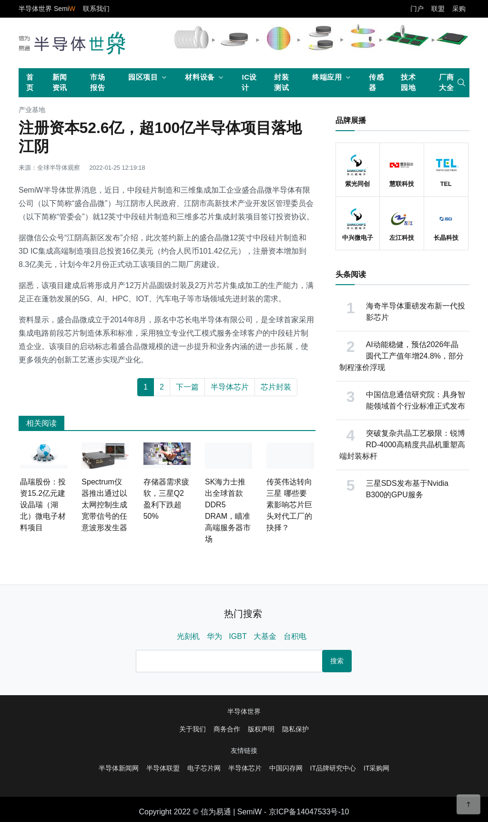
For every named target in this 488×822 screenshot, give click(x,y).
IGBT (237, 636)
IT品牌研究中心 (333, 768)
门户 (417, 8)
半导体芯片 (230, 387)
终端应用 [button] (327, 77)
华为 (214, 636)
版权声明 (261, 729)
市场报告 (97, 82)
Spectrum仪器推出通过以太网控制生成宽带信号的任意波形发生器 (104, 505)
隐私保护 (295, 729)
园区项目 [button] (143, 77)
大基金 (265, 636)
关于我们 (192, 729)
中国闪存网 (286, 768)
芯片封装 (276, 387)
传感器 (376, 82)
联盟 (438, 8)
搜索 (337, 661)
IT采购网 (376, 768)
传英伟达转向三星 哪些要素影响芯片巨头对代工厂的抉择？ (289, 505)
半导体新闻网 (119, 768)
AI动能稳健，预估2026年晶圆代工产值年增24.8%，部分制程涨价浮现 (401, 355)
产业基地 (32, 110)
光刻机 (188, 636)
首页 (30, 82)
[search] (461, 82)
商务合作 (227, 729)
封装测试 (281, 82)
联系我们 (96, 8)
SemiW (249, 812)
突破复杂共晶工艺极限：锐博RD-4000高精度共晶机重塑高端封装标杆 (402, 444)
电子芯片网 (204, 768)
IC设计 (249, 82)
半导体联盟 (163, 768)
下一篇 (187, 387)
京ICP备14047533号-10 (309, 812)
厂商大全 (446, 82)
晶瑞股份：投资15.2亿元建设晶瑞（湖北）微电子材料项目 (43, 505)
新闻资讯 (59, 82)
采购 (459, 8)
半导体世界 (244, 711)
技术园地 (408, 82)
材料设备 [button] (199, 77)
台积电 (295, 636)
